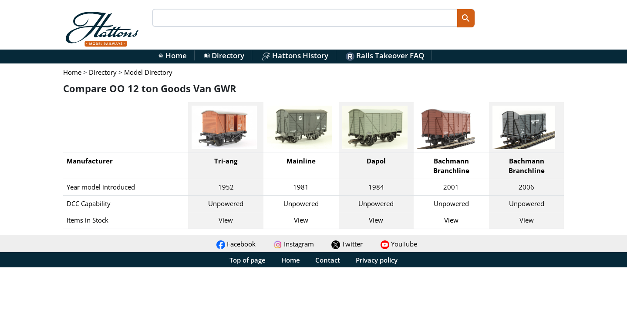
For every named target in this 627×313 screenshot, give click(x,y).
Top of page (247, 260)
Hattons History (295, 55)
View (226, 220)
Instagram (293, 244)
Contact (327, 260)
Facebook (236, 244)
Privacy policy (377, 260)
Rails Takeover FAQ (385, 55)
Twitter (347, 244)
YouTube (399, 244)
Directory (224, 55)
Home (172, 55)
